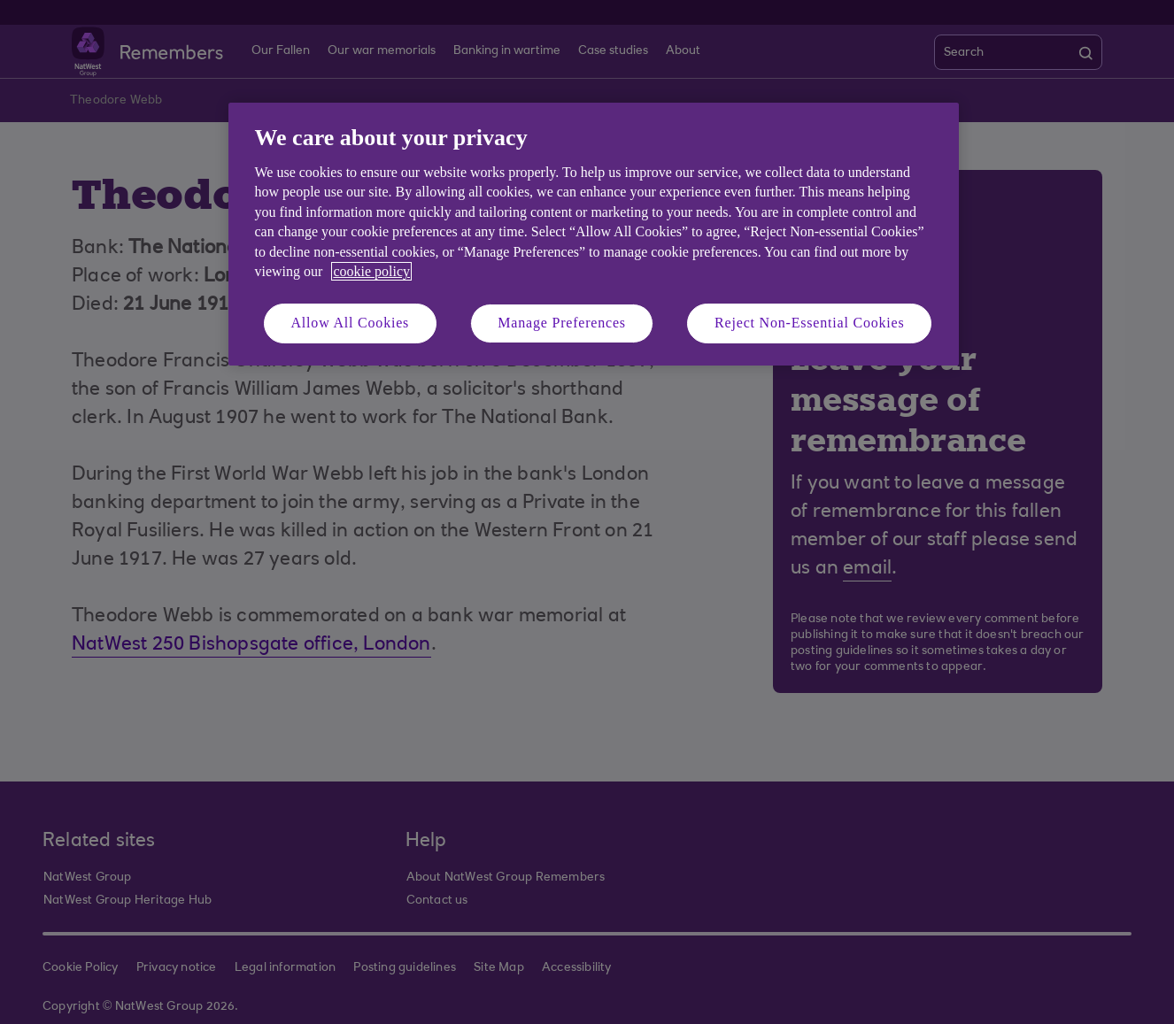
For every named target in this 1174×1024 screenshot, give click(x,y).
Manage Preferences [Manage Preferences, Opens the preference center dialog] (562, 322)
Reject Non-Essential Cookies (809, 322)
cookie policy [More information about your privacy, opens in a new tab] (371, 271)
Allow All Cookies (350, 322)
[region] (593, 234)
